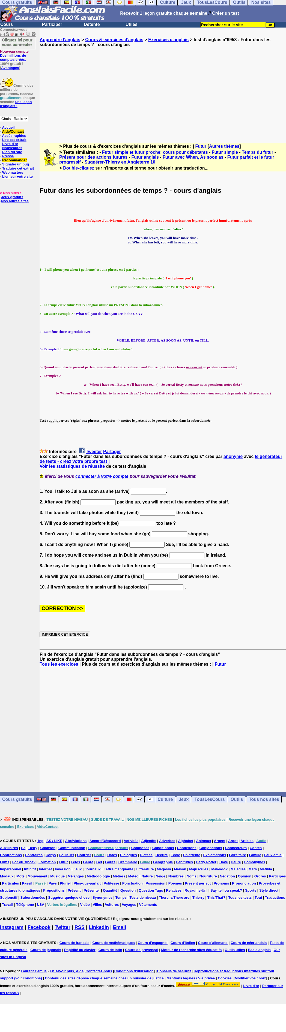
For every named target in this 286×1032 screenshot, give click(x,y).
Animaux (203, 841)
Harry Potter (206, 862)
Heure (236, 862)
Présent (74, 890)
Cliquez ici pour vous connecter (17, 42)
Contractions (11, 855)
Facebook (39, 927)
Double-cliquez (78, 168)
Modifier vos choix (250, 978)
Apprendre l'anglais (60, 39)
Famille (255, 855)
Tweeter (94, 451)
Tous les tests (240, 897)
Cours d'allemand (213, 943)
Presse (8, 156)
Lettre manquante (118, 869)
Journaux (93, 869)
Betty (32, 848)
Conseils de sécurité (174, 971)
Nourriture (208, 876)
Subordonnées (32, 897)
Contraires (34, 855)
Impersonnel (10, 869)
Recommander (14, 160)
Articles (247, 841)
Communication (71, 848)
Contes (256, 848)
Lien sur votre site (17, 176)
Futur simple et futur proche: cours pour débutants (155, 152)
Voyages (129, 905)
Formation (47, 862)
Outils (237, 799)
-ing (40, 841)
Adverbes (167, 841)
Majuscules (198, 869)
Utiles (132, 24)
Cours (6, 24)
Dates (112, 855)
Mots (20, 876)
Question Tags (151, 890)
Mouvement (37, 876)
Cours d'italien (183, 943)
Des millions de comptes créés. (14, 55)
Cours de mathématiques (113, 943)
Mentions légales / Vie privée (191, 978)
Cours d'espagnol (153, 943)
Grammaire (127, 862)
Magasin (164, 869)
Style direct (268, 890)
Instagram (11, 927)
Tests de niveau (143, 897)
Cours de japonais (45, 950)
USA (40, 905)
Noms (191, 876)
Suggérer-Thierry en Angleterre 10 (120, 162)
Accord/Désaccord (105, 841)
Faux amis (273, 855)
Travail (7, 905)
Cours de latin (110, 950)
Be (23, 848)
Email (119, 927)
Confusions (186, 848)
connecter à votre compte (102, 476)
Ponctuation (132, 883)
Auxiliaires (9, 848)
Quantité (110, 890)
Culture (165, 799)
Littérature (145, 869)
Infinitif (30, 869)
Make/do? (219, 869)
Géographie (163, 862)
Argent (219, 841)
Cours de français (74, 943)
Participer (52, 24)
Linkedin (99, 927)
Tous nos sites (264, 799)
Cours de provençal (141, 950)
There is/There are (174, 897)
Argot (233, 841)
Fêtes (75, 862)
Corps (51, 855)
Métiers (119, 876)
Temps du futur (257, 152)
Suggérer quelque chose (69, 897)
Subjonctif (8, 897)
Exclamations (214, 855)
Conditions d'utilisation (134, 971)
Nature (147, 876)
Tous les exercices (59, 664)
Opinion (244, 876)
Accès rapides (14, 136)
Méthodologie (98, 876)
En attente (191, 855)
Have (223, 862)
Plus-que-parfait (87, 883)
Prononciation (244, 883)
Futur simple (225, 152)
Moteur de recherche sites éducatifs (191, 950)
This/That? (216, 897)
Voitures (112, 905)
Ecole (175, 855)
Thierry (198, 897)
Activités (131, 841)
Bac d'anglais (259, 950)
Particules (10, 883)
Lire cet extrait (14, 140)
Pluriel (65, 883)
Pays (53, 883)
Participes (277, 876)
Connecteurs (236, 848)
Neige (160, 876)
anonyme (233, 456)
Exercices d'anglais (168, 39)
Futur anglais (145, 157)
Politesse (111, 883)
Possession (155, 883)
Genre (88, 862)
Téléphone (25, 905)
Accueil (8, 127)
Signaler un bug (15, 164)
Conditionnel (163, 848)
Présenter (92, 890)
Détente (92, 24)
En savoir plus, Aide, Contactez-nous (81, 971)
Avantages (10, 68)
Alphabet (185, 841)
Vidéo (85, 905)
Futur (200, 146)
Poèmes (175, 883)
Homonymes (254, 862)
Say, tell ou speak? (226, 890)
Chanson (48, 848)
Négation (227, 876)
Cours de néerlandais (249, 943)
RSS (80, 927)
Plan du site (12, 152)
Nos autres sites (14, 201)
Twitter (62, 927)
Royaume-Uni (195, 890)
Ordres (260, 876)
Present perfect (198, 883)
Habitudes (184, 862)
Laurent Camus (34, 971)
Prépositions (54, 890)
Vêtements (148, 905)
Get (99, 862)
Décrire (162, 855)
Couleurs (66, 855)
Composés (140, 848)
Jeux (184, 799)
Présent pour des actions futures (93, 157)
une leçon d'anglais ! (16, 104)
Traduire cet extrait (18, 168)
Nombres (176, 876)
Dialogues (128, 855)
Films (4, 862)
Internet (45, 869)
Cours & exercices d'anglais (114, 39)
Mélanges (76, 876)
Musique (57, 876)
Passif (27, 883)
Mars (253, 869)
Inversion (63, 869)
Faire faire (237, 855)
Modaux (6, 876)
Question (128, 890)
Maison (180, 869)
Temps (121, 897)
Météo (133, 876)
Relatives (173, 890)
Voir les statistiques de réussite (72, 466)
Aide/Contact (13, 131)
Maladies (238, 869)
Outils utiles (235, 950)
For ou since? (23, 862)
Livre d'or (10, 144)
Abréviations (76, 841)
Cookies (225, 978)
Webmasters (12, 172)
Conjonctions (210, 848)
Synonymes (102, 897)
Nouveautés (12, 148)
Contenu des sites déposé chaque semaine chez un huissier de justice (104, 978)
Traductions (275, 897)
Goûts (110, 862)
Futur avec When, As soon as (193, 157)
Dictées (146, 855)
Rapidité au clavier (80, 950)
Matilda (266, 869)
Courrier (84, 855)
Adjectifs (148, 841)
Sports (250, 890)
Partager (112, 451)
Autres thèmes (224, 146)
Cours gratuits (17, 799)
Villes (97, 905)
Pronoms (221, 883)
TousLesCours (210, 799)
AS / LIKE (54, 841)
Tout (258, 897)
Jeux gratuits (12, 197)
